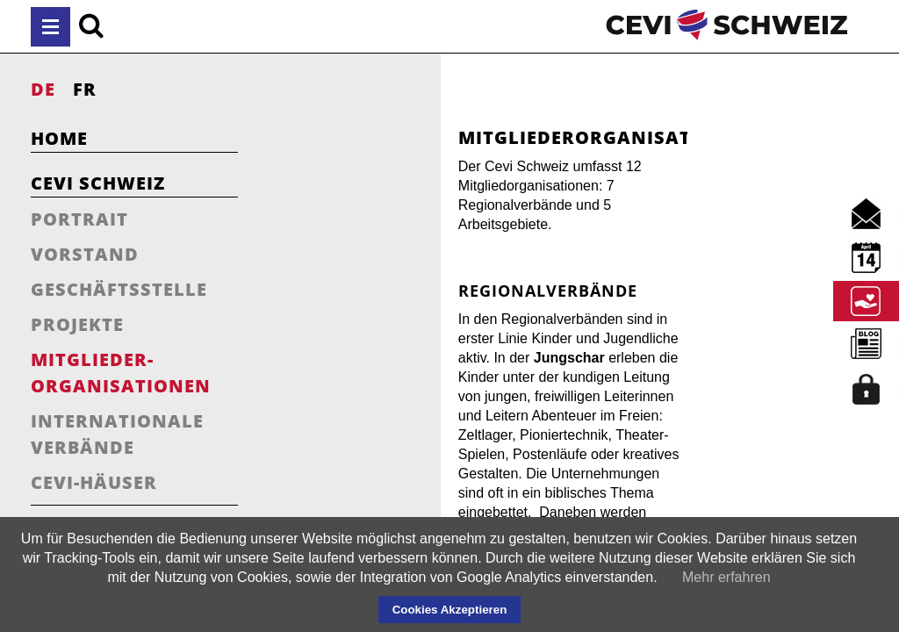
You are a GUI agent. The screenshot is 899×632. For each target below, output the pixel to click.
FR (85, 89)
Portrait (79, 219)
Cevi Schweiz (98, 183)
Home (59, 138)
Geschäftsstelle (119, 289)
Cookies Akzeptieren (449, 609)
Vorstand (85, 254)
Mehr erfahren (726, 577)
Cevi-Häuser (94, 482)
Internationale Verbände (117, 434)
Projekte (77, 324)
